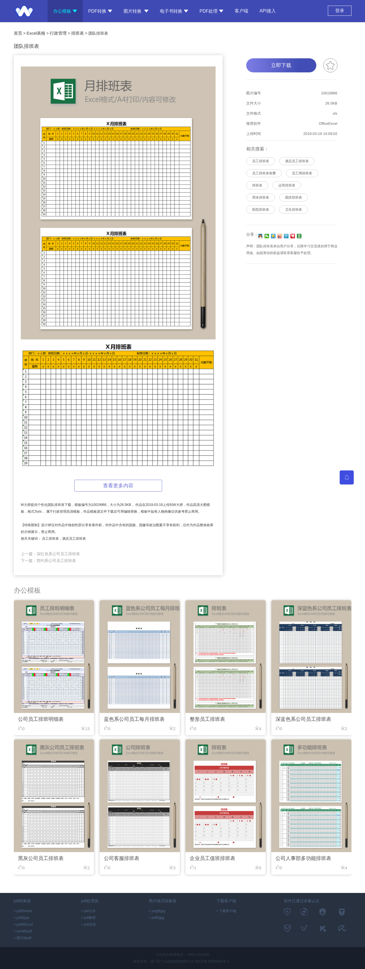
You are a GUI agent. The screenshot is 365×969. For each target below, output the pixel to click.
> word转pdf (23, 931)
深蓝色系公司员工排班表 (303, 719)
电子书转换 (174, 11)
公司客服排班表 (121, 858)
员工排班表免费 (264, 173)
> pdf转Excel (23, 924)
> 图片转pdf (23, 938)
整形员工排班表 (207, 719)
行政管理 (58, 33)
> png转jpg (157, 911)
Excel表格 (35, 33)
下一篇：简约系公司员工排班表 (48, 560)
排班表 (77, 33)
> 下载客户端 (226, 911)
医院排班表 (260, 210)
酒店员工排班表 (297, 161)
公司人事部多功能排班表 (303, 858)
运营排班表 (286, 185)
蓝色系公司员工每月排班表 (134, 719)
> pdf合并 (88, 911)
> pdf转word (23, 911)
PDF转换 (100, 11)
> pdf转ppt (22, 918)
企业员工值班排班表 (212, 858)
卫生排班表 (293, 210)
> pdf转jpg (156, 918)
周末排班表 (260, 197)
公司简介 (162, 955)
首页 (18, 33)
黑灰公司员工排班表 (41, 858)
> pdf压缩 (88, 924)
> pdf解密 (88, 918)
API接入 (267, 10)
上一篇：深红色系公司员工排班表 (50, 554)
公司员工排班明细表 (41, 719)
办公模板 (65, 11)
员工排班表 (260, 161)
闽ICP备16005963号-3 (212, 961)
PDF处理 (211, 11)
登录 (339, 10)
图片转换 (136, 11)
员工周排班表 (302, 173)
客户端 (241, 9)
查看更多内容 (118, 485)
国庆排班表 (293, 197)
